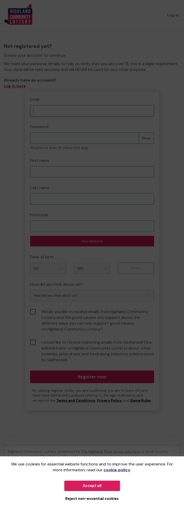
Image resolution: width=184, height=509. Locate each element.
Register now (92, 377)
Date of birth (42, 257)
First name (39, 160)
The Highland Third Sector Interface (110, 451)
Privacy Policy (109, 400)
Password (39, 126)
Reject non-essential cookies (92, 498)
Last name (39, 187)
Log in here (15, 86)
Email (34, 99)
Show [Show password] (146, 138)
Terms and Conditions (75, 400)
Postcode (39, 215)
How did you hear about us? (56, 284)
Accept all (92, 485)
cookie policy (117, 470)
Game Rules (140, 400)
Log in (173, 15)
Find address (92, 241)
